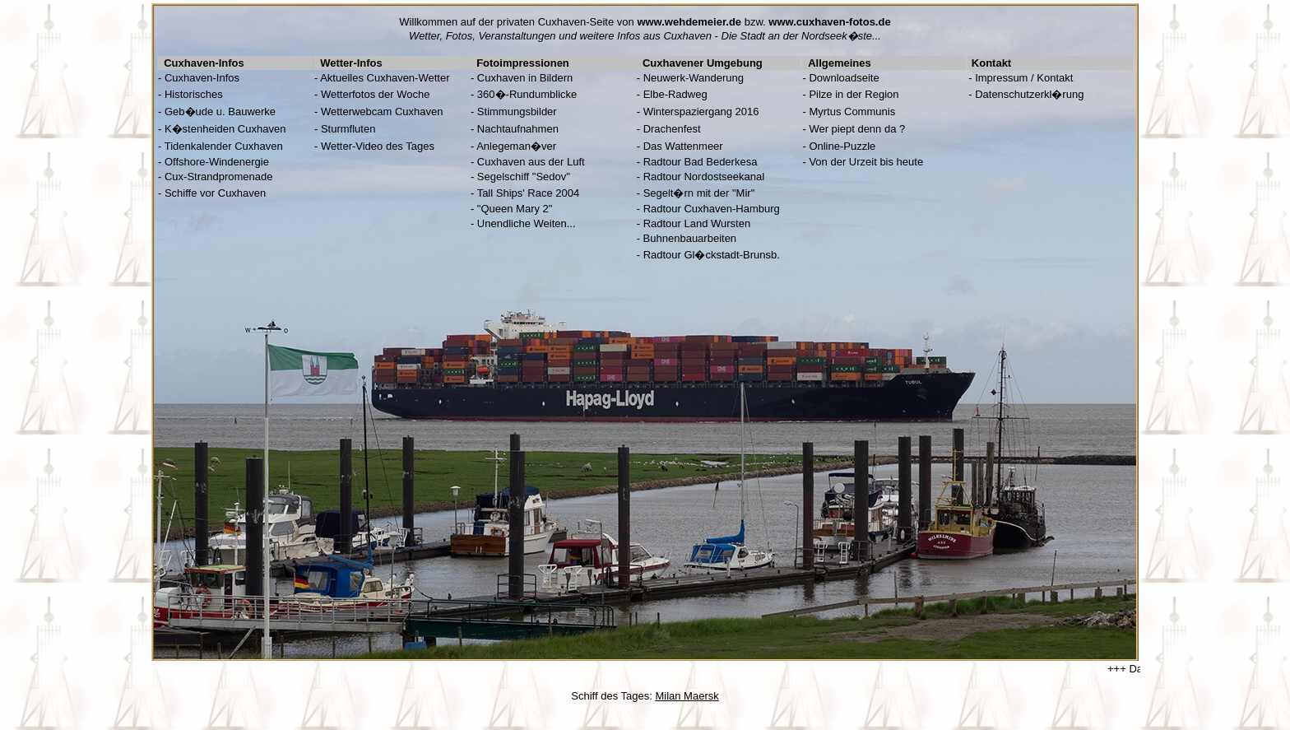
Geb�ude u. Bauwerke (220, 111)
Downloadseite (844, 78)
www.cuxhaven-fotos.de (829, 22)
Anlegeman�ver (516, 146)
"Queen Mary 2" (515, 208)
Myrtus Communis (852, 111)
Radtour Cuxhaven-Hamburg (711, 208)
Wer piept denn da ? (857, 129)
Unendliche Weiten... (526, 223)
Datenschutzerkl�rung (1029, 94)
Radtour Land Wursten (697, 223)
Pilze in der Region (853, 94)
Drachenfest (672, 129)
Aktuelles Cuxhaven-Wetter (384, 78)
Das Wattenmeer (683, 146)
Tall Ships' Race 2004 (528, 193)
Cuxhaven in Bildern (525, 78)
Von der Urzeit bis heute (866, 162)
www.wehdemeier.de (689, 22)
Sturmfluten (348, 129)
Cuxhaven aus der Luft (531, 162)
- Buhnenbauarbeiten (686, 238)
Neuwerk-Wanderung (693, 78)
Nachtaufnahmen (518, 129)
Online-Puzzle (842, 146)
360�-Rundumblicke (527, 94)
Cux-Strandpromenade (219, 176)
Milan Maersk (686, 696)
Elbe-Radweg (675, 94)
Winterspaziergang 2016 (701, 111)
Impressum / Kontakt (1024, 78)
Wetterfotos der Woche (375, 94)
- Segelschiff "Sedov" (520, 176)
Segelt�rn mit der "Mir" (699, 193)
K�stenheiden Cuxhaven (225, 129)
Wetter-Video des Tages (377, 146)
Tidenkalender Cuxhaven (224, 146)
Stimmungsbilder (517, 111)
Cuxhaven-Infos (202, 78)
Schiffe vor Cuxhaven (215, 193)
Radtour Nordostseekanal (703, 176)
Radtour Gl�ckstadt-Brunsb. (711, 255)
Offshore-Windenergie (217, 162)
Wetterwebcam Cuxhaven (382, 111)
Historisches (194, 94)
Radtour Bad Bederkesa (700, 162)
